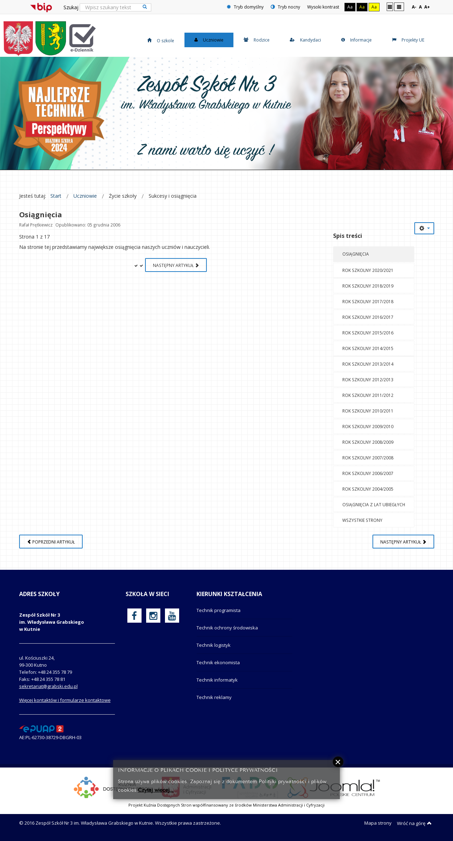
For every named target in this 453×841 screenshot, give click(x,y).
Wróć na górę (414, 823)
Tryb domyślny (245, 7)
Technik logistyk (214, 645)
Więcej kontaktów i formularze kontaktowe (65, 700)
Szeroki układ (399, 6)
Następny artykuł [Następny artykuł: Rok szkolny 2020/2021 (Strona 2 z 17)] (176, 265)
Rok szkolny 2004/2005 (367, 489)
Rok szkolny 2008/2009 (367, 442)
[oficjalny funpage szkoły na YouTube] (172, 615)
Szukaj (70, 7)
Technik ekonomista (218, 662)
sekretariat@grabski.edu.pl (48, 686)
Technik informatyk (217, 680)
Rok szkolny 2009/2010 (367, 426)
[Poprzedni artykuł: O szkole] (51, 541)
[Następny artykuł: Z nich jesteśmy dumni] (403, 541)
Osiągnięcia (355, 254)
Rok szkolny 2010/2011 (367, 411)
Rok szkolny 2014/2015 (367, 348)
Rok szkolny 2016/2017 (367, 317)
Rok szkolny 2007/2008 (367, 457)
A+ (427, 7)
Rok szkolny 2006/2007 (367, 473)
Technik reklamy (214, 697)
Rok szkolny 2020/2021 (367, 270)
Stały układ (390, 6)
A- (414, 7)
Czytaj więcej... (156, 789)
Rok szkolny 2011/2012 (367, 395)
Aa (350, 7)
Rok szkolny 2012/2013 (367, 379)
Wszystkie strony (362, 520)
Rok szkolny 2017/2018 (367, 301)
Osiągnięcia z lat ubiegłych (373, 504)
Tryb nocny (285, 7)
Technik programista (219, 610)
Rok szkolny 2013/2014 (367, 364)
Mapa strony (378, 823)
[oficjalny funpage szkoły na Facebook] (134, 615)
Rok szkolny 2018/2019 (367, 286)
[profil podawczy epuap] (41, 728)
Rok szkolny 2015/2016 (367, 332)
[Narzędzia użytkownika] (424, 228)
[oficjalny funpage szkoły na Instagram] (153, 615)
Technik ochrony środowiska (227, 627)
